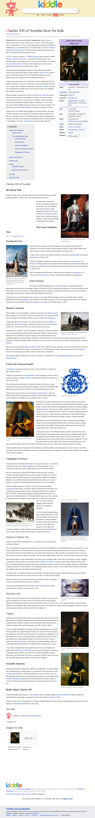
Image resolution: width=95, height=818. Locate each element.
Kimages (49, 15)
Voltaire (36, 695)
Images (43, 15)
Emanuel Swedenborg (13, 678)
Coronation (63, 92)
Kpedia (56, 15)
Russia (24, 59)
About (21, 815)
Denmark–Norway (32, 56)
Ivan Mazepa (50, 322)
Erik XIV (52, 211)
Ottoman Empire (40, 95)
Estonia (65, 286)
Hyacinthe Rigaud (75, 81)
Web (38, 15)
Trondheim (50, 529)
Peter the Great (44, 72)
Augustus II (26, 299)
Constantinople (30, 375)
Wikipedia (9, 813)
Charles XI (71, 95)
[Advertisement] (47, 22)
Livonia (57, 286)
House (61, 124)
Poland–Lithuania (12, 59)
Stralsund (31, 466)
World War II (19, 650)
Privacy (27, 815)
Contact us (35, 815)
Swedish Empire (25, 107)
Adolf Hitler (28, 650)
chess (69, 414)
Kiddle (8, 815)
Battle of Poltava (43, 86)
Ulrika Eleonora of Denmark (76, 129)
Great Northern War (15, 64)
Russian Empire (11, 358)
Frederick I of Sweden (47, 562)
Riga (77, 255)
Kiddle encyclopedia (23, 789)
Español (62, 15)
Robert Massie (18, 703)
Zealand (44, 266)
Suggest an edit (67, 799)
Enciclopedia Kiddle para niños (49, 815)
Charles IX (39, 214)
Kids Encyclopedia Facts (13, 34)
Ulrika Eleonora (72, 98)
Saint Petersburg (49, 318)
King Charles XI (50, 47)
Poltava (63, 334)
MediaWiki (35, 813)
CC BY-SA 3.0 (26, 811)
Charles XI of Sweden (74, 127)
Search (76, 11)
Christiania (9, 488)
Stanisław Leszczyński (40, 302)
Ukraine (8, 343)
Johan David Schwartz (25, 438)
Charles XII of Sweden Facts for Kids (18, 794)
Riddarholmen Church (74, 121)
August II (79, 272)
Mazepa (71, 332)
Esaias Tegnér (22, 641)
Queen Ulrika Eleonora (16, 50)
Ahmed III (28, 378)
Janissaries (44, 409)
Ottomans (12, 369)
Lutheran (70, 132)
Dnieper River (81, 332)
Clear (72, 10)
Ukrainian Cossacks (21, 324)
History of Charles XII (63, 695)
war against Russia (41, 393)
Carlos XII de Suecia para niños (30, 715)
